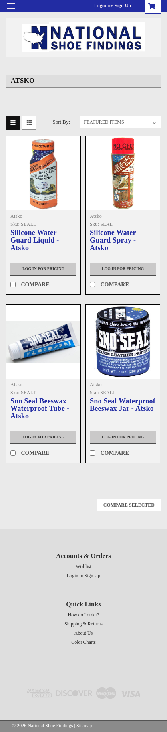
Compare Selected (129, 505)
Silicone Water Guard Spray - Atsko (113, 240)
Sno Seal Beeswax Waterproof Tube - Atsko (39, 408)
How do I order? (83, 615)
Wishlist (83, 566)
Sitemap (84, 725)
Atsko (16, 216)
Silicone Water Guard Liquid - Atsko (34, 240)
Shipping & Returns (83, 624)
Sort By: (61, 122)
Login (100, 5)
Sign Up (123, 5)
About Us (83, 633)
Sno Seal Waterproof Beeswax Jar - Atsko (122, 404)
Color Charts (83, 642)
